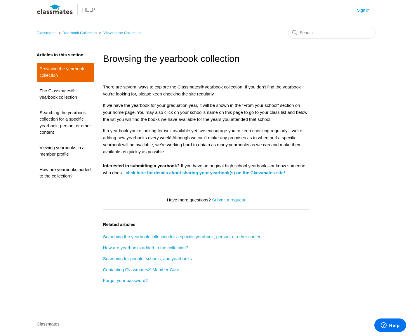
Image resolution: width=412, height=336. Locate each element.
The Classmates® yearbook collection (58, 94)
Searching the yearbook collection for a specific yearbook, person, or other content (65, 122)
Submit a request (228, 199)
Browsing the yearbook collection (62, 72)
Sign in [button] (363, 10)
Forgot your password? (125, 280)
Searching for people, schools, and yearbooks (147, 258)
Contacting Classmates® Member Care (141, 269)
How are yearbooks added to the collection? (65, 173)
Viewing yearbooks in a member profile (62, 151)
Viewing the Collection (122, 33)
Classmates (47, 33)
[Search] (332, 33)
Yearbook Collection (80, 33)
